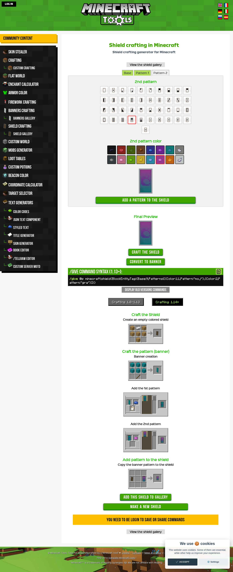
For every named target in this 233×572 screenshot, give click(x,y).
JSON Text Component (24, 219)
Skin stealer (15, 51)
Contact (137, 552)
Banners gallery (21, 118)
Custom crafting (21, 68)
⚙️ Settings (213, 562)
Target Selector (17, 193)
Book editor (18, 250)
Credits (126, 552)
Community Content (18, 38)
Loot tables (14, 158)
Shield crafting (17, 126)
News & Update (152, 552)
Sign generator (20, 243)
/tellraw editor (21, 258)
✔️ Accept (182, 562)
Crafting (12, 60)
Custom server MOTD (23, 266)
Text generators (18, 202)
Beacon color (15, 175)
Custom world (16, 141)
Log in (9, 4)
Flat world (14, 75)
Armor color (15, 92)
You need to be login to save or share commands (146, 519)
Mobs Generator (17, 150)
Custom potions (17, 167)
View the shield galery (146, 65)
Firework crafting (19, 101)
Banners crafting (19, 110)
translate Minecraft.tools (122, 557)
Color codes (18, 211)
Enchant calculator (21, 84)
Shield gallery (20, 133)
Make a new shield (145, 506)
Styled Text (18, 227)
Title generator (20, 235)
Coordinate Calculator (22, 184)
